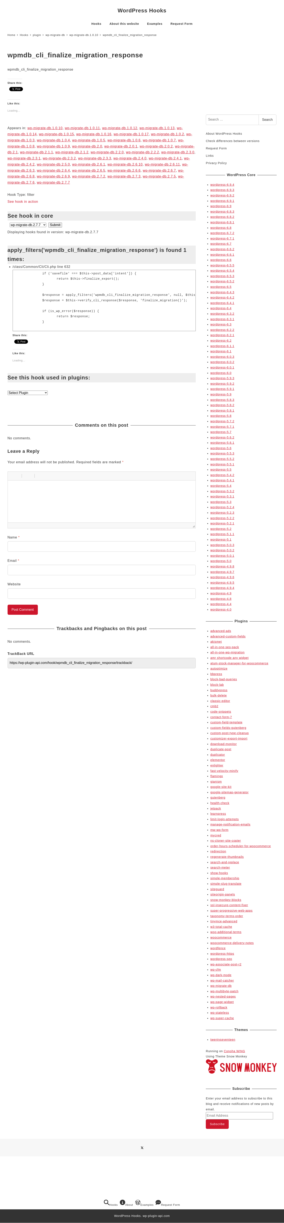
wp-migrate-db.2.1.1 (36, 152)
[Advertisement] (241, 79)
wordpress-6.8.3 (222, 211)
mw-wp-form (219, 830)
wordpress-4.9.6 (222, 577)
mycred (215, 835)
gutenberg (217, 797)
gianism (216, 781)
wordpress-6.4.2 (222, 297)
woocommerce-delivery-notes (232, 943)
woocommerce (221, 937)
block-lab (217, 684)
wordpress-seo (221, 959)
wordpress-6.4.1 (222, 303)
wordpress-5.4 (221, 485)
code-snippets (220, 711)
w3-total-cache (221, 926)
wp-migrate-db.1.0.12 (119, 128)
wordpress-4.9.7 (222, 572)
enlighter (216, 765)
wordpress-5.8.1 (222, 410)
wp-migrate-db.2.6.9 (53, 176)
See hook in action (23, 201)
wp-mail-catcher (222, 980)
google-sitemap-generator (229, 792)
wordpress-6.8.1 (222, 222)
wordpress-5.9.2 (222, 383)
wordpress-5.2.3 (222, 512)
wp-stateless (219, 1012)
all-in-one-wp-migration (227, 652)
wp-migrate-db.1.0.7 (159, 140)
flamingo (216, 776)
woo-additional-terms (226, 932)
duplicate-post (220, 749)
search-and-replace (224, 862)
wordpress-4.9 (221, 593)
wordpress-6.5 (221, 286)
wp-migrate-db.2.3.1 (24, 158)
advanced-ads (220, 631)
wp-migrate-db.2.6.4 (53, 170)
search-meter (220, 867)
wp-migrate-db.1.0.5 (88, 140)
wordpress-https (222, 953)
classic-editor (220, 701)
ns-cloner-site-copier (225, 840)
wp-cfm (215, 969)
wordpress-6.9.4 (222, 184)
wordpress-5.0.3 (222, 545)
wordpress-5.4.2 (222, 475)
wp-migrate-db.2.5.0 (53, 164)
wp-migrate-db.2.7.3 (124, 176)
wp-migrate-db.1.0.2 (167, 134)
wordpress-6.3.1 (222, 319)
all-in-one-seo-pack (224, 647)
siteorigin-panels (222, 894)
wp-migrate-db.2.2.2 (142, 152)
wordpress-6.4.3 (222, 292)
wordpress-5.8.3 (222, 400)
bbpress (216, 674)
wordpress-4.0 (221, 609)
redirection (218, 851)
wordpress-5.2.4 (222, 507)
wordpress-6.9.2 (222, 195)
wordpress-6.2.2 (222, 330)
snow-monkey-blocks (225, 900)
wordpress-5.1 (221, 539)
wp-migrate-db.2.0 (87, 146)
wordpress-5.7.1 (222, 426)
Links (210, 155)
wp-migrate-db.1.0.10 (44, 128)
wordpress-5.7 (221, 432)
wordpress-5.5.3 (222, 453)
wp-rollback (218, 1007)
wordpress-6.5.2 (222, 281)
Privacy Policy (216, 163)
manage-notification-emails (230, 824)
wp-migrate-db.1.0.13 (157, 128)
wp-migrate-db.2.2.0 (107, 152)
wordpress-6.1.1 (222, 346)
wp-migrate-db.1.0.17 (131, 134)
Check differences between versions (232, 141)
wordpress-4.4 (221, 604)
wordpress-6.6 (221, 260)
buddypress (219, 690)
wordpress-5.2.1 (222, 523)
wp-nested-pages (223, 996)
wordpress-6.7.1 (222, 238)
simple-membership (224, 878)
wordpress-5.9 (221, 394)
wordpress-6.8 (221, 227)
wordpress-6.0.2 (222, 362)
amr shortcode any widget (229, 658)
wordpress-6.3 (221, 324)
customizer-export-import (228, 738)
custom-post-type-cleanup (229, 733)
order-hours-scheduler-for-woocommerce (240, 846)
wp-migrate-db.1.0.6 (124, 140)
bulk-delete (218, 695)
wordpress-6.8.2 (222, 217)
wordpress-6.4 (221, 308)
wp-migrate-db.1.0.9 (53, 146)
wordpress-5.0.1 (222, 555)
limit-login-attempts (224, 819)
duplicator (217, 754)
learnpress (218, 813)
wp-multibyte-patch (224, 991)
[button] (12, 476)
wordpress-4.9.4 (222, 588)
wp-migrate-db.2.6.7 (159, 170)
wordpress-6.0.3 (222, 356)
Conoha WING (234, 1051)
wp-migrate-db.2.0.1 (120, 146)
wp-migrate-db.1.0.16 (93, 134)
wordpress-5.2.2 (222, 518)
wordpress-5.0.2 (222, 550)
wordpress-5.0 (221, 561)
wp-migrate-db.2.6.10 (125, 164)
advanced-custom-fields (228, 636)
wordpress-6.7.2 (222, 233)
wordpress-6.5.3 (222, 276)
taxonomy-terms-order (226, 916)
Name (14, 537)
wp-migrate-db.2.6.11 (162, 164)
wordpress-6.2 (221, 340)
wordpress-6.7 (221, 243)
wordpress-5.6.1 (222, 442)
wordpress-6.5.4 (222, 270)
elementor (217, 760)
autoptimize (219, 668)
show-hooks (219, 873)
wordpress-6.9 (221, 206)
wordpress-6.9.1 (222, 201)
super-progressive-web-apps (231, 910)
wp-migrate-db (221, 985)
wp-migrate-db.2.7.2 (88, 176)
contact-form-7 (221, 717)
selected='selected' (28, 225)
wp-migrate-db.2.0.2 (156, 146)
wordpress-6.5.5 (222, 265)
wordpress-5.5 (221, 469)
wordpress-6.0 (221, 373)
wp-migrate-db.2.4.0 (130, 158)
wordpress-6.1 (221, 351)
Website (14, 584)
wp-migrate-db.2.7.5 (159, 176)
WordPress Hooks (142, 10)
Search (267, 119)
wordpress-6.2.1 (222, 335)
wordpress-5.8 (221, 415)
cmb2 (214, 706)
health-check (219, 803)
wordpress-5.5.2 (222, 459)
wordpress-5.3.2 (222, 491)
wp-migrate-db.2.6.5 (88, 170)
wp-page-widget (222, 1002)
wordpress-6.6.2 (222, 249)
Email (13, 560)
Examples (144, 1203)
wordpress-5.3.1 (222, 496)
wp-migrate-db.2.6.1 (88, 164)
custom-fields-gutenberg (228, 727)
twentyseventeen (222, 1039)
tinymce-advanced (223, 921)
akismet (216, 641)
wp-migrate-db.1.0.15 (56, 134)
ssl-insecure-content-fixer (229, 905)
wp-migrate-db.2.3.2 (59, 158)
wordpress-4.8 (221, 598)
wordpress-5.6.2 (222, 437)
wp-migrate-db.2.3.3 (94, 158)
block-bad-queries (223, 679)
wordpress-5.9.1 (222, 389)
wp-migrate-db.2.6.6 (124, 170)
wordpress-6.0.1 (222, 367)
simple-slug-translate (226, 883)
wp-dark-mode (220, 975)
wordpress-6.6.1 (222, 254)
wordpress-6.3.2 (222, 313)
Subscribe (217, 1124)
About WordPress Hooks (224, 133)
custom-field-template (226, 722)
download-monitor (223, 744)
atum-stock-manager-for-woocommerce (239, 663)
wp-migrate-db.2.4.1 (165, 158)
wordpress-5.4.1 (222, 480)
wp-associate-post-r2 (226, 964)
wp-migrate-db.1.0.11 (82, 128)
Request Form (216, 148)
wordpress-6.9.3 (222, 190)
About (126, 1203)
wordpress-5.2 (221, 529)
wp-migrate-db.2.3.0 (177, 152)
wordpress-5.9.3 (222, 378)
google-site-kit (221, 787)
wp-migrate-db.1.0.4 (53, 140)
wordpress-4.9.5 (222, 582)
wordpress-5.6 (221, 448)
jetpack (215, 808)
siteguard (217, 889)
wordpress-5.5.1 (222, 464)
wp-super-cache (222, 1018)
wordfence (218, 948)
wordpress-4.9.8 (222, 566)
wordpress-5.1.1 (222, 534)
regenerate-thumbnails (227, 856)
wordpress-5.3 (221, 502)
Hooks (111, 1203)
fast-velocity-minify (224, 771)
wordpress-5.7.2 (222, 421)
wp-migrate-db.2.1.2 (72, 152)
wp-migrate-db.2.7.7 (53, 182)
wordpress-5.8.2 (222, 405)
